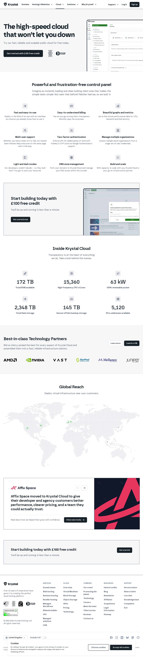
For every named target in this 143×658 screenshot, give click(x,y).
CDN (45, 625)
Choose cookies (98, 647)
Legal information (109, 609)
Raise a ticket (130, 592)
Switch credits (110, 587)
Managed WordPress (48, 605)
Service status (130, 587)
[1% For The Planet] (60, 53)
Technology (68, 612)
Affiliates (108, 600)
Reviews (87, 614)
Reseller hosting (50, 600)
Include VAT (35, 637)
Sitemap (107, 614)
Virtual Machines (70, 592)
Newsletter (109, 596)
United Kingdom (15, 637)
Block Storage (69, 596)
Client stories (89, 610)
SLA (125, 608)
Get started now (20, 219)
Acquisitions (109, 604)
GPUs (65, 604)
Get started (124, 550)
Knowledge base (131, 600)
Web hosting (48, 592)
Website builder (50, 610)
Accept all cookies (121, 647)
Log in (124, 4)
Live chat (128, 596)
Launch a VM (131, 343)
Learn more (116, 343)
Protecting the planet (90, 593)
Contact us (88, 618)
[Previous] (77, 488)
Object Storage (70, 600)
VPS (45, 614)
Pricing (66, 608)
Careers (87, 602)
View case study (75, 520)
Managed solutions (47, 619)
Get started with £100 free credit (23, 53)
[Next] (84, 488)
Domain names (49, 587)
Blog (106, 592)
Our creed (88, 587)
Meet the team (89, 606)
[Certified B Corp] (50, 53)
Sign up (134, 4)
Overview (67, 587)
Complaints (129, 604)
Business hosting (50, 596)
